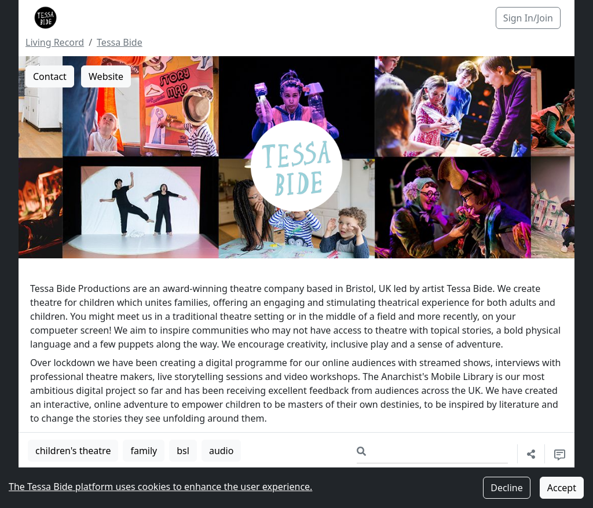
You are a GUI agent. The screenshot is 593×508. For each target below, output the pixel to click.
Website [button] (106, 76)
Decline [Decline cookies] (506, 487)
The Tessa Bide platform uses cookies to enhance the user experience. (160, 486)
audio (221, 450)
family (143, 450)
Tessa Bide (119, 42)
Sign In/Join (528, 18)
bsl (183, 450)
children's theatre (73, 450)
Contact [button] (50, 76)
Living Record (54, 42)
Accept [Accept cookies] (561, 487)
